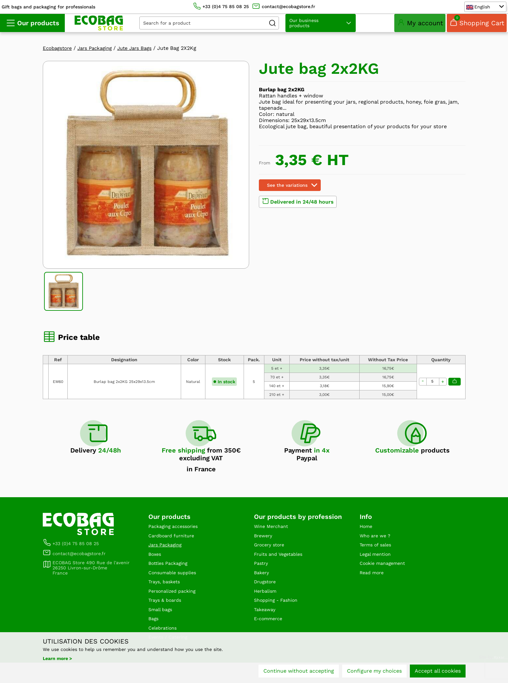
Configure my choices (374, 672)
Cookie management (385, 575)
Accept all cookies (438, 672)
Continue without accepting (298, 672)
